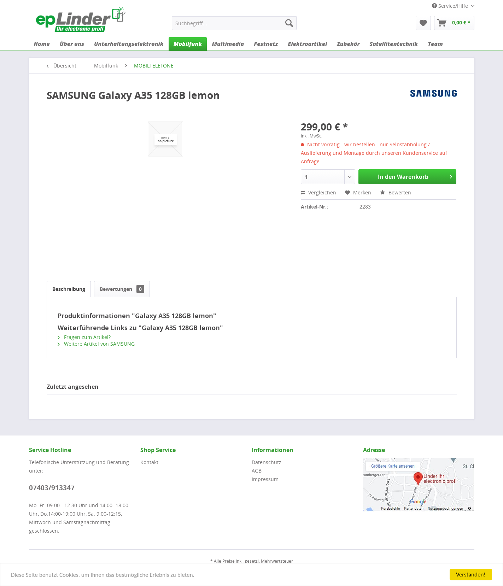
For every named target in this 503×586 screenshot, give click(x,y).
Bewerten (395, 192)
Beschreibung (68, 289)
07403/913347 (52, 487)
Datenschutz (266, 462)
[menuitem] (234, 23)
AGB (257, 470)
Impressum (265, 479)
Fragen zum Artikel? (84, 337)
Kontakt (149, 462)
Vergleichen (318, 192)
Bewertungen (122, 289)
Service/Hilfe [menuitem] (450, 5)
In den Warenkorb (415, 176)
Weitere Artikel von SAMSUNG (96, 343)
